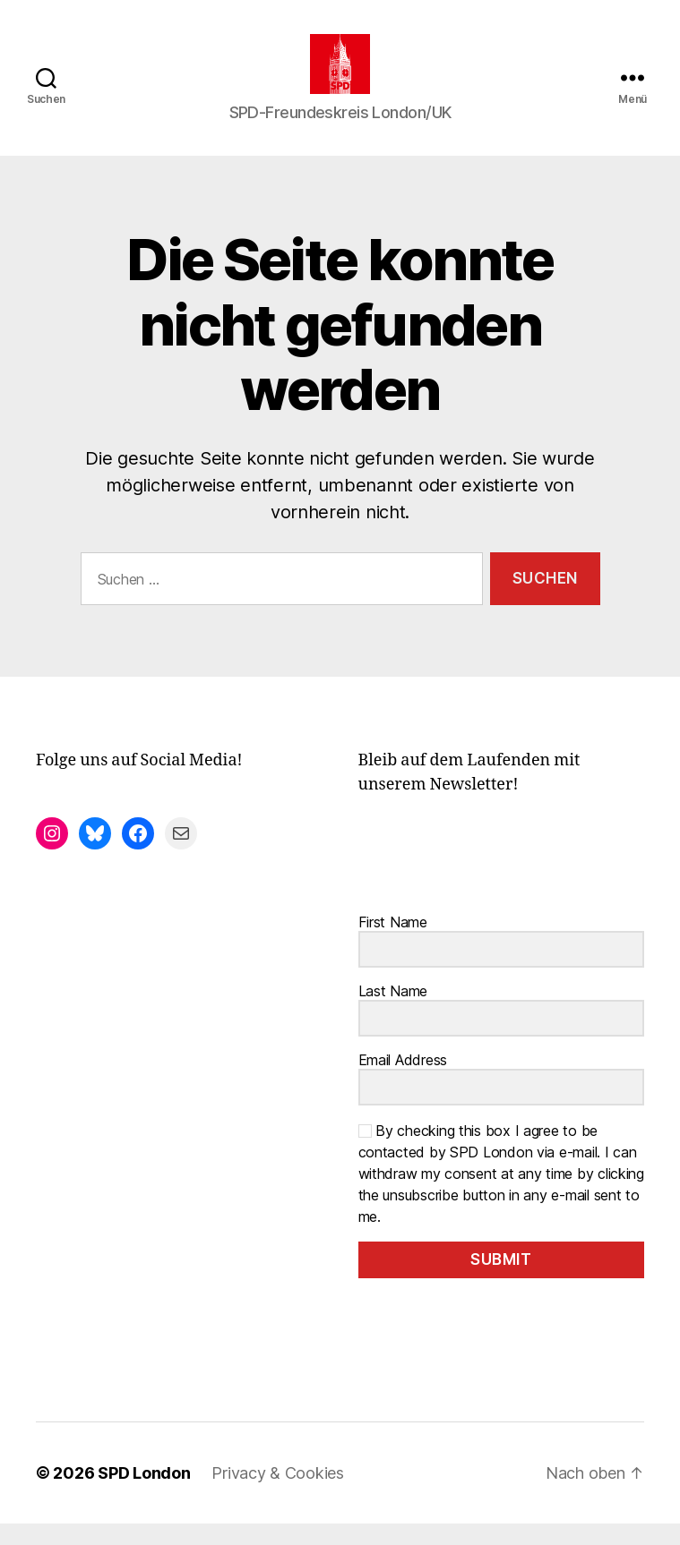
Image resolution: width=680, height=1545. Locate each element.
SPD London (144, 1494)
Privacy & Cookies (277, 1494)
